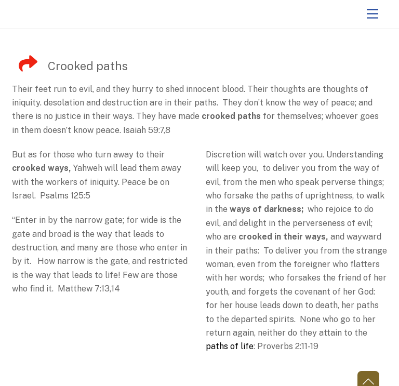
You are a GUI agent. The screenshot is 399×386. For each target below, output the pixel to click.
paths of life (230, 346)
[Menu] (372, 14)
